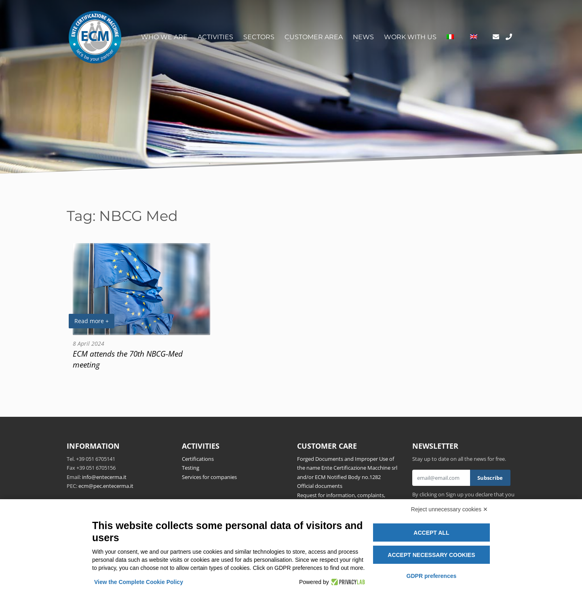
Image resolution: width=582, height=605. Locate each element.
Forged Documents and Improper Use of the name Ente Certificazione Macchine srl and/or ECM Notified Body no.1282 (347, 468)
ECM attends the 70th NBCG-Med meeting (128, 359)
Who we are (164, 37)
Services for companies (209, 477)
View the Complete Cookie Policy (138, 582)
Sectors (258, 37)
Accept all (431, 532)
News (363, 37)
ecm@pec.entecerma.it (105, 485)
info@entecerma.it (104, 477)
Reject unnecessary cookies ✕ (449, 509)
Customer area (314, 37)
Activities (215, 37)
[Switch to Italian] (450, 37)
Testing (190, 467)
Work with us (410, 37)
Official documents (319, 485)
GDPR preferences (432, 576)
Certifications (198, 458)
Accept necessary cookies (431, 555)
